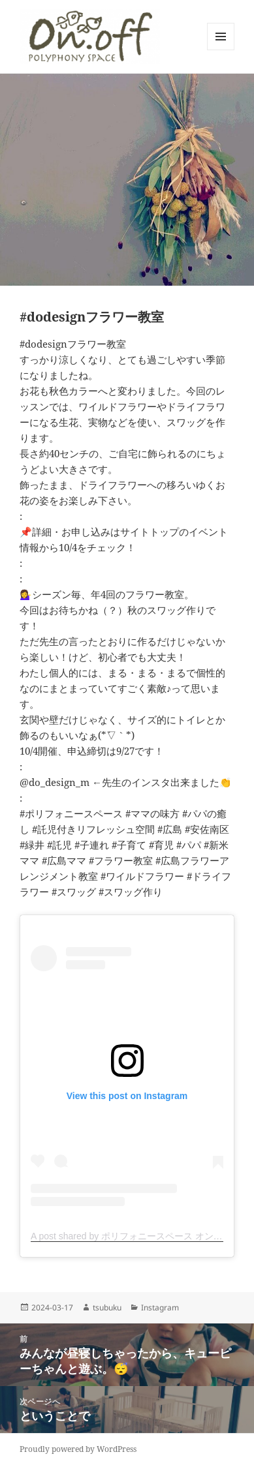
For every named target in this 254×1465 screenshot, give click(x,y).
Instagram (160, 1307)
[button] (90, 36)
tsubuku (107, 1307)
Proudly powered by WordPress (78, 1449)
